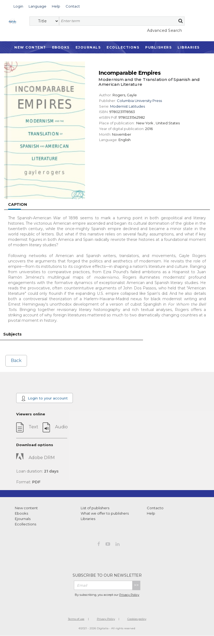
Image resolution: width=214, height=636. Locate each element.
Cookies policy (136, 619)
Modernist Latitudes (127, 106)
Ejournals (88, 47)
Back (16, 360)
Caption (17, 204)
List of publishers (95, 508)
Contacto (155, 508)
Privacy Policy (129, 595)
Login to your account (44, 398)
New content (26, 508)
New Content (30, 47)
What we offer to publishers (105, 513)
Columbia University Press (139, 100)
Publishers (158, 47)
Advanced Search (164, 30)
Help (151, 513)
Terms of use (76, 619)
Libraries (189, 47)
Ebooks (61, 47)
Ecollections (123, 47)
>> (136, 585)
